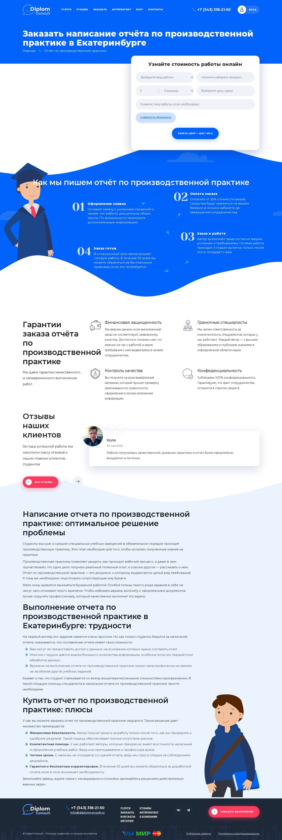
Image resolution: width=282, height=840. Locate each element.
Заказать (100, 9)
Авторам (126, 820)
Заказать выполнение (237, 811)
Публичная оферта (198, 833)
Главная (29, 51)
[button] (67, 481)
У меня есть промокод (155, 117)
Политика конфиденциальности (238, 833)
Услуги (66, 9)
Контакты (155, 9)
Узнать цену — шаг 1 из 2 (195, 133)
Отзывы (82, 9)
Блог (139, 9)
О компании (148, 816)
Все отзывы (43, 482)
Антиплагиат (121, 9)
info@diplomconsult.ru (87, 812)
